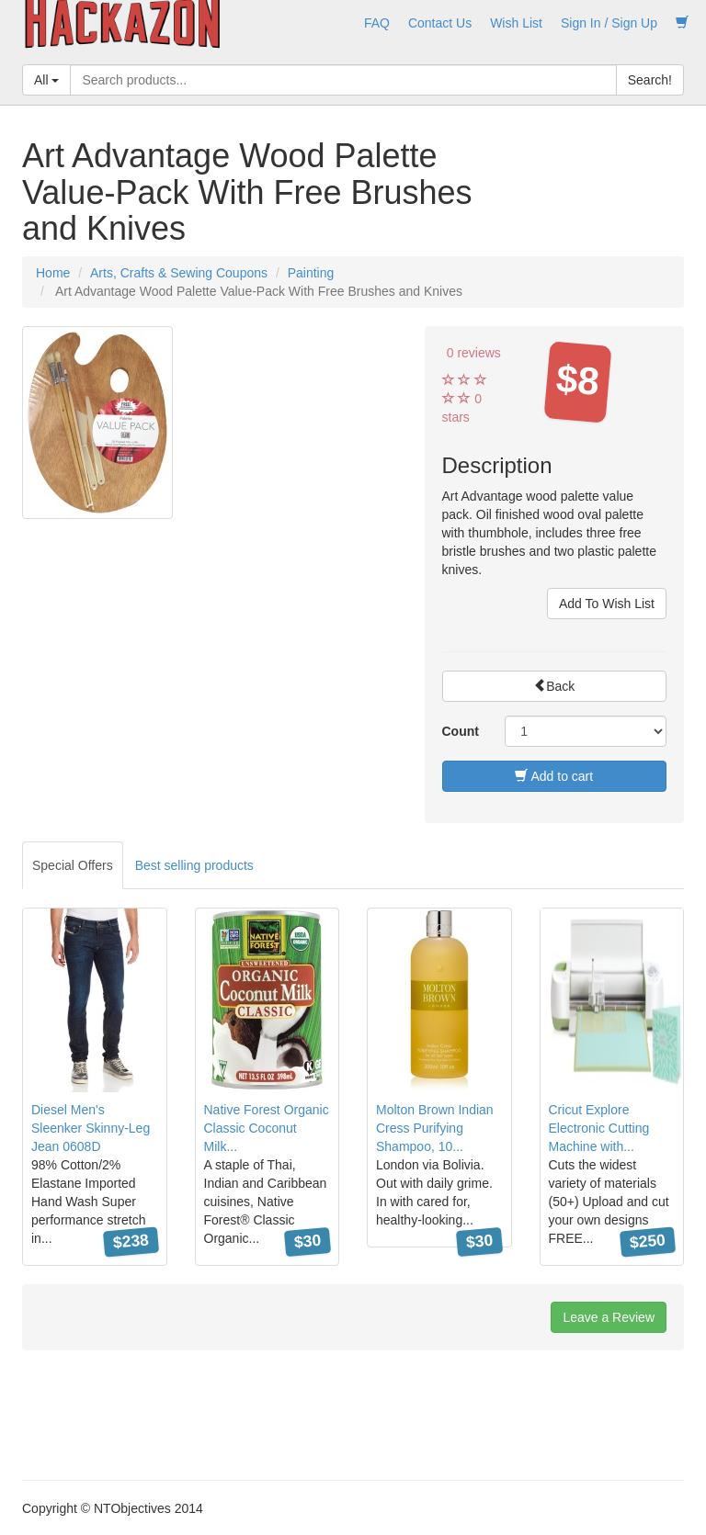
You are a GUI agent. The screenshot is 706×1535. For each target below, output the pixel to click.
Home (53, 272)
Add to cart (554, 776)
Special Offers (72, 865)
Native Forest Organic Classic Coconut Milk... (266, 1128)
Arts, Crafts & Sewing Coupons (179, 272)
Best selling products (194, 865)
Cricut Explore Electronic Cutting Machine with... (599, 1128)
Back (554, 686)
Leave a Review (609, 1317)
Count (460, 731)
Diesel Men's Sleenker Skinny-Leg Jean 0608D (90, 1128)
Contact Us (440, 23)
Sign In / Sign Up (609, 23)
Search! (650, 80)
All (46, 80)
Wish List (516, 23)
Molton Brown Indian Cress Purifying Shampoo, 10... (435, 1128)
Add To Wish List (607, 603)
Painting (311, 272)
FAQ (377, 23)
